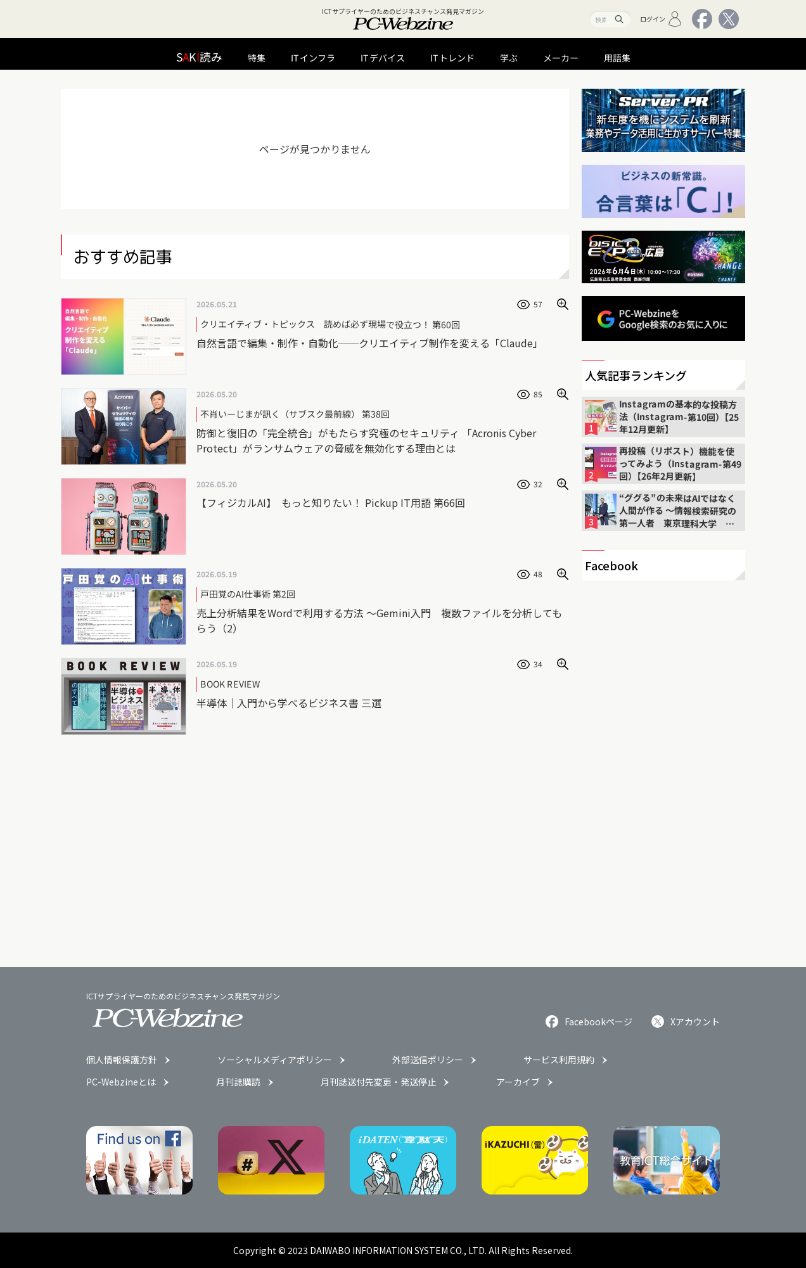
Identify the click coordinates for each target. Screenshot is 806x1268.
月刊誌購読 (238, 1081)
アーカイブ (518, 1081)
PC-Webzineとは (121, 1081)
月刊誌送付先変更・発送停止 (378, 1081)
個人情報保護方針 (121, 1059)
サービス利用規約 (558, 1059)
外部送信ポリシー (427, 1059)
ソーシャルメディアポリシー (274, 1059)
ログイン (661, 19)
